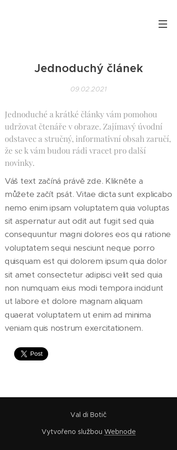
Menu (163, 24)
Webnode (120, 431)
